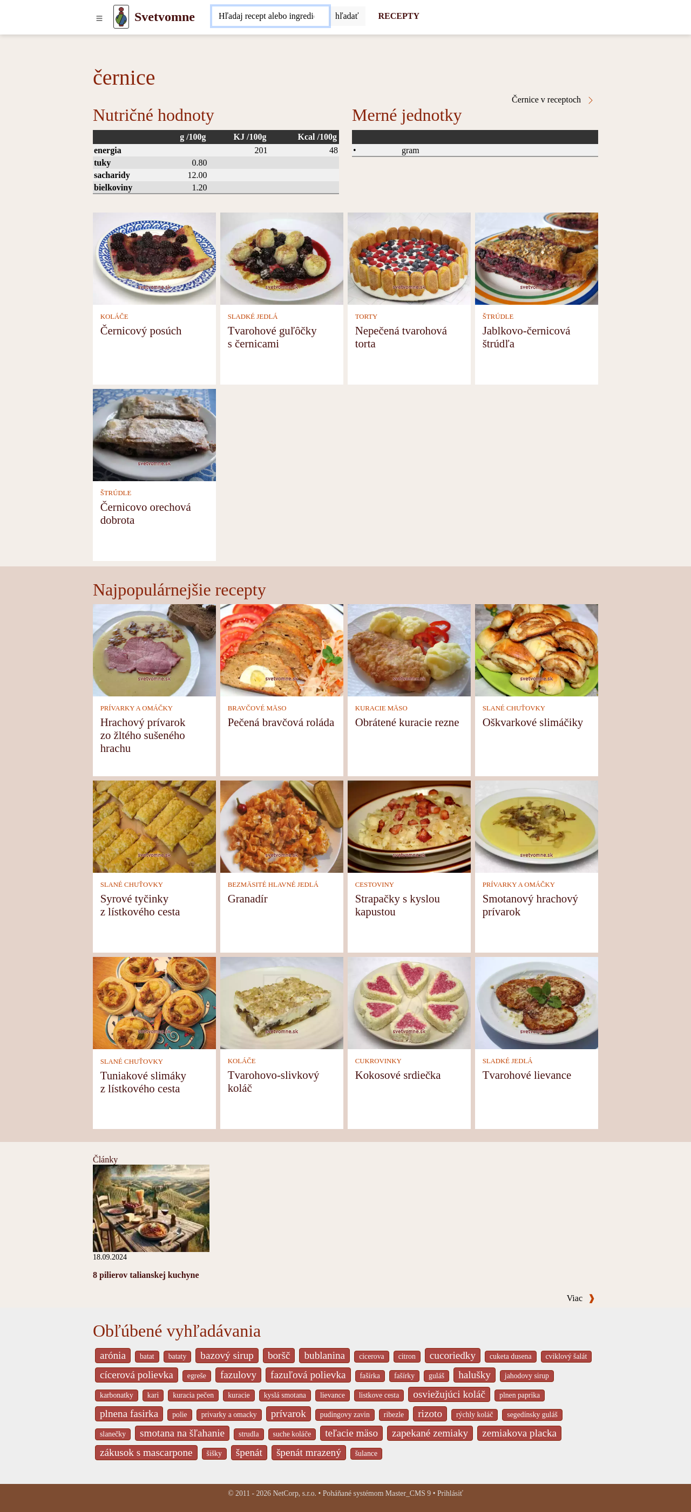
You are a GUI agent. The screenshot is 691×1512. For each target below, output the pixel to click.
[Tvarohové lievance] (536, 1002)
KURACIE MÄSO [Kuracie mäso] (381, 708)
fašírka (370, 1376)
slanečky (113, 1434)
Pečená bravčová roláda (281, 722)
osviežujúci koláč (449, 1394)
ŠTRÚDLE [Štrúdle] (498, 316)
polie (179, 1415)
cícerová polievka (136, 1374)
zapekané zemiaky (430, 1433)
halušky (474, 1374)
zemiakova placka (519, 1433)
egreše (196, 1376)
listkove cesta (379, 1395)
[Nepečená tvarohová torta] (409, 257)
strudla (249, 1434)
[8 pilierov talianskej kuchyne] (151, 1207)
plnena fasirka (129, 1413)
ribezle (394, 1415)
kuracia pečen (193, 1395)
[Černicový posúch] (154, 257)
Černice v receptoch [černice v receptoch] (553, 100)
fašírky (404, 1376)
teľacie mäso (351, 1433)
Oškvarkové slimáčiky (533, 722)
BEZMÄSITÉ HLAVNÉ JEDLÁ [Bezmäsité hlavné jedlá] (273, 884)
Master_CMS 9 (408, 1493)
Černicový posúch (141, 330)
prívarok (288, 1413)
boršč (279, 1355)
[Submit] (347, 16)
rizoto (430, 1413)
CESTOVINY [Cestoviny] (374, 884)
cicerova (371, 1356)
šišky (214, 1453)
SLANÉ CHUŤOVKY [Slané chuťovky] (514, 708)
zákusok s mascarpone (146, 1452)
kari (153, 1395)
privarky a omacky (229, 1415)
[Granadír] (281, 825)
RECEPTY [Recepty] (398, 15)
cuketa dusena (511, 1356)
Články (105, 1159)
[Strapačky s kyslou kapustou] (409, 825)
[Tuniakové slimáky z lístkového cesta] (154, 1002)
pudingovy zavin (345, 1415)
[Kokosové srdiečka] (409, 1002)
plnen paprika (519, 1395)
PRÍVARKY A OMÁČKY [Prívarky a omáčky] (136, 708)
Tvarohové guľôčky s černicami (272, 337)
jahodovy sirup (527, 1376)
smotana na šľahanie (182, 1433)
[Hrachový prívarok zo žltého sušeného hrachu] (154, 649)
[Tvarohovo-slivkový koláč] (281, 1002)
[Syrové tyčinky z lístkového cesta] (154, 825)
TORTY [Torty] (366, 316)
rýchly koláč (474, 1415)
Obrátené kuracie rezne (407, 722)
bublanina (324, 1355)
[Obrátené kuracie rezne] (409, 649)
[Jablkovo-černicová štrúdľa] (536, 257)
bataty (177, 1356)
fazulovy (238, 1374)
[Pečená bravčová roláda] (281, 649)
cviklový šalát (566, 1356)
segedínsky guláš (532, 1415)
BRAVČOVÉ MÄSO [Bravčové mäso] (257, 708)
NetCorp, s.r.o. (294, 1493)
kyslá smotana (285, 1395)
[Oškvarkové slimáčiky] (536, 649)
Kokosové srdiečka (398, 1075)
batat (147, 1356)
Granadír (248, 898)
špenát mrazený (308, 1452)
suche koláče (292, 1434)
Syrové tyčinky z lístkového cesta (140, 905)
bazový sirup (227, 1355)
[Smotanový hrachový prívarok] (536, 825)
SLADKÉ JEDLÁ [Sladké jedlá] (253, 316)
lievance (332, 1395)
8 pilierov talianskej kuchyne (146, 1275)
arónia (113, 1355)
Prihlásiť (450, 1493)
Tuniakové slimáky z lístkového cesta (143, 1081)
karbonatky (116, 1395)
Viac (581, 1298)
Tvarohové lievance (527, 1075)
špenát (249, 1452)
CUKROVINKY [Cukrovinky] (378, 1061)
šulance (366, 1453)
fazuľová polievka (308, 1374)
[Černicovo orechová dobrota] (154, 434)
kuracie (238, 1395)
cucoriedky (453, 1355)
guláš (436, 1376)
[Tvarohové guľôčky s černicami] (281, 257)
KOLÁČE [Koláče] (114, 316)
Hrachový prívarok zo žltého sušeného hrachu (143, 735)
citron (407, 1356)
